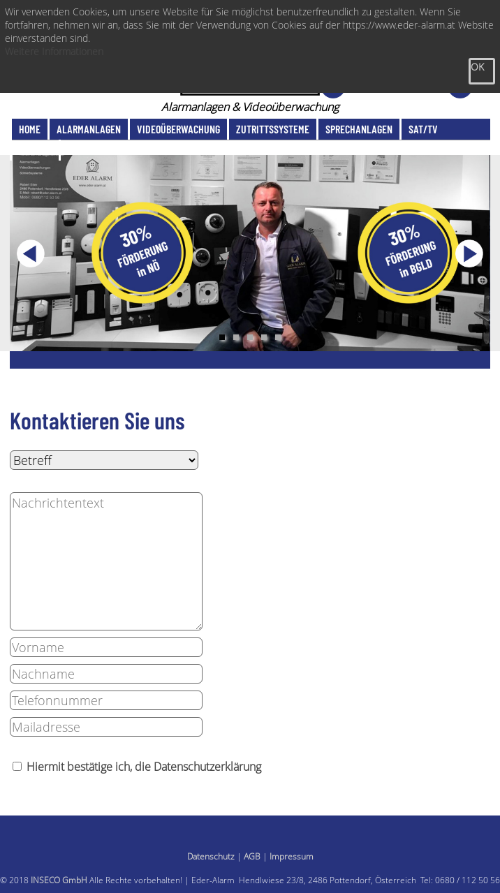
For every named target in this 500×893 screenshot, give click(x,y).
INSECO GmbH (59, 880)
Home (30, 128)
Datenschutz (211, 856)
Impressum (292, 856)
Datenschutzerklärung (207, 766)
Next (469, 253)
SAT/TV (423, 128)
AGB (252, 856)
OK (477, 66)
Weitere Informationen (54, 51)
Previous (31, 253)
